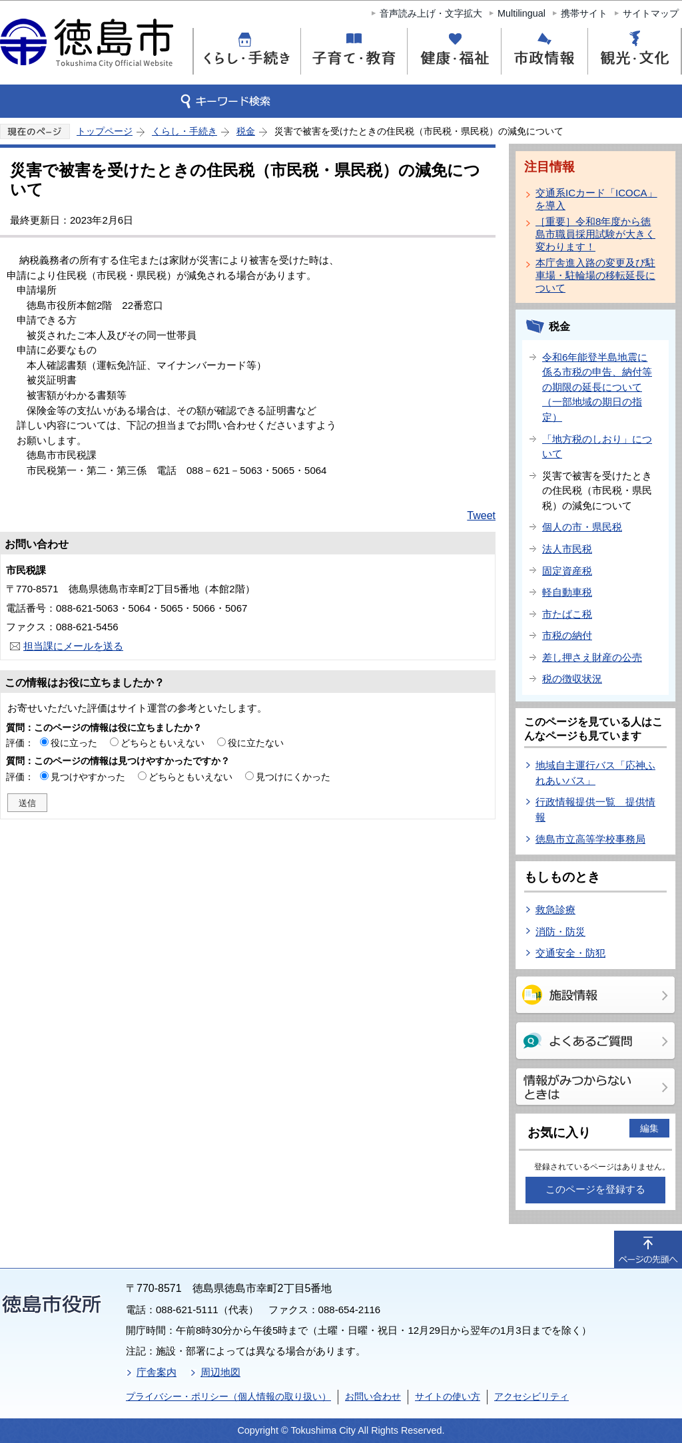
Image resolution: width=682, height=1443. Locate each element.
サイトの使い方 (447, 1396)
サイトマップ (651, 13)
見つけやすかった (88, 776)
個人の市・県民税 (582, 526)
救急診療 (555, 909)
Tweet (481, 515)
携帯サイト (584, 13)
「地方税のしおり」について (597, 446)
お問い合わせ (373, 1396)
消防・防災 (560, 931)
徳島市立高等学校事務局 (590, 839)
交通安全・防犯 (570, 952)
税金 (245, 131)
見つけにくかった (293, 776)
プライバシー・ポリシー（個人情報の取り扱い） (228, 1396)
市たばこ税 (567, 614)
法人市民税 (567, 548)
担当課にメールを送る (73, 646)
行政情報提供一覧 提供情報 (595, 809)
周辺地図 (220, 1372)
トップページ (105, 131)
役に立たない (256, 742)
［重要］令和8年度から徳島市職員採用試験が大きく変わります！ (595, 234)
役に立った (74, 742)
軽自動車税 (567, 592)
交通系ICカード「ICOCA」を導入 (596, 199)
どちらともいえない (162, 742)
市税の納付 (567, 635)
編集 (649, 1128)
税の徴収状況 (572, 678)
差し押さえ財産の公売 (592, 657)
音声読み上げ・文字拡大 (431, 13)
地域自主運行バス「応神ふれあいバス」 (595, 772)
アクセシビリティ (531, 1396)
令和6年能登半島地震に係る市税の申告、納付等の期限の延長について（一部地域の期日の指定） (597, 387)
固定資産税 (567, 570)
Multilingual (521, 13)
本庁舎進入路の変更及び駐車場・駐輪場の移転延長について (595, 275)
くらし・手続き (184, 131)
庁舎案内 (156, 1372)
